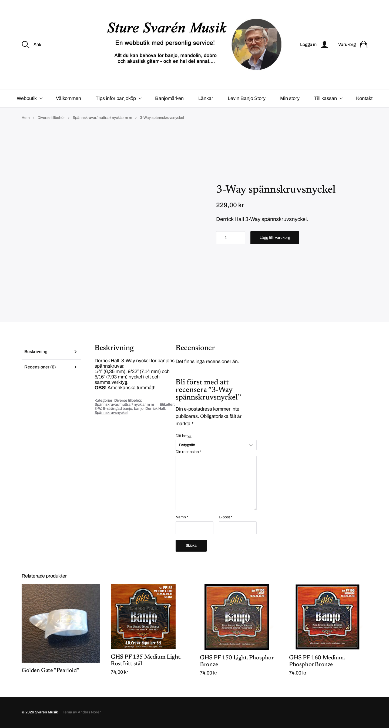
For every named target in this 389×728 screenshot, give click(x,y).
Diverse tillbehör (51, 118)
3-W (98, 409)
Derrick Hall (155, 409)
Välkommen (68, 98)
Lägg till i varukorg (275, 238)
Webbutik (27, 98)
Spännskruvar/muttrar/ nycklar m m (102, 118)
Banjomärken (169, 98)
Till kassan (325, 98)
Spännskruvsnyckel (111, 413)
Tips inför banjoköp (116, 98)
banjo (138, 409)
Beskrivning (35, 351)
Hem (26, 118)
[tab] (51, 351)
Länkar (205, 98)
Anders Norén (90, 712)
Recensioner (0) (40, 367)
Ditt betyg (184, 436)
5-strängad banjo (117, 409)
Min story (290, 98)
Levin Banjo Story (247, 98)
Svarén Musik (46, 712)
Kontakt (364, 98)
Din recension (188, 452)
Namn (182, 517)
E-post (225, 517)
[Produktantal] (230, 237)
